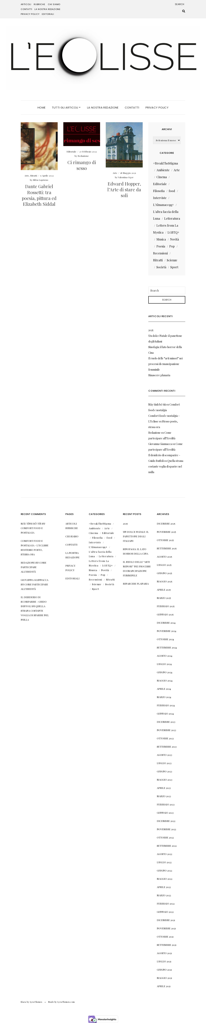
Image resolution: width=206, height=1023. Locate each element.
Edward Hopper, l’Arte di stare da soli (124, 189)
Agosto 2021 (164, 953)
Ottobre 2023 (165, 738)
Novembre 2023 (166, 730)
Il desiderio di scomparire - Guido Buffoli (34, 602)
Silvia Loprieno (40, 179)
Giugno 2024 (164, 672)
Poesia (160, 246)
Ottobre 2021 (165, 936)
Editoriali (48, 14)
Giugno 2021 (164, 969)
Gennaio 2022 (165, 911)
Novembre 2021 (166, 928)
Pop (172, 246)
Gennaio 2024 (165, 713)
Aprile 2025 (164, 589)
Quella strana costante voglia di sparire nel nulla (165, 466)
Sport (174, 267)
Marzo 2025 (164, 597)
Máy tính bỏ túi (157, 404)
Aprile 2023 (164, 787)
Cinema (161, 177)
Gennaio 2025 (165, 614)
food (172, 191)
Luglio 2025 (164, 564)
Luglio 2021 (164, 961)
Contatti (26, 9)
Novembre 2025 (166, 531)
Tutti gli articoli (66, 107)
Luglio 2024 (164, 664)
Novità (174, 239)
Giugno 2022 (164, 870)
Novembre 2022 (166, 829)
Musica (161, 239)
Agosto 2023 (164, 754)
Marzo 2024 (164, 697)
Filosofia (159, 191)
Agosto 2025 (164, 556)
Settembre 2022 (167, 845)
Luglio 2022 (164, 862)
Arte (27, 175)
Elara (23, 1001)
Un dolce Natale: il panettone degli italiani (136, 536)
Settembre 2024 (167, 647)
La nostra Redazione (47, 9)
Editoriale (71, 151)
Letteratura (172, 218)
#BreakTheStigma (165, 163)
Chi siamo (54, 4)
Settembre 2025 (167, 548)
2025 (150, 330)
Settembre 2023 (167, 746)
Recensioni (160, 253)
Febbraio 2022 (166, 903)
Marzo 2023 (164, 796)
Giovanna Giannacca (160, 444)
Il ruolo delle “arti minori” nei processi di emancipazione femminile (165, 364)
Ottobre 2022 (165, 837)
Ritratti (33, 175)
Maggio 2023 (164, 779)
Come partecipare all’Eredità (33, 567)
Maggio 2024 (164, 680)
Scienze (172, 260)
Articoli (26, 4)
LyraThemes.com (66, 1001)
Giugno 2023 (164, 771)
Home (42, 107)
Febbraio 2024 (166, 705)
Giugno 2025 (164, 573)
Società (161, 267)
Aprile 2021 (164, 986)
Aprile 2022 (164, 887)
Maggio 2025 (164, 581)
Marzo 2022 (164, 895)
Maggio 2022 (164, 878)
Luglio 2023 (164, 763)
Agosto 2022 (164, 854)
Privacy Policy (30, 14)
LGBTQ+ (173, 232)
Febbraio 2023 (166, 804)
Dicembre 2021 (166, 920)
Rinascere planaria (159, 375)
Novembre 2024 (166, 630)
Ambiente (162, 170)
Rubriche (39, 4)
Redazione (83, 155)
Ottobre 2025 (165, 540)
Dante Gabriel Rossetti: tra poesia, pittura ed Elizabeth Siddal (39, 195)
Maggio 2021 (164, 977)
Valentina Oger (125, 177)
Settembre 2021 (166, 944)
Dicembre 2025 (166, 523)
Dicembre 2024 (166, 622)
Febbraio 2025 (166, 606)
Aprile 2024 (164, 688)
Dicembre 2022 (166, 820)
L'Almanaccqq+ (163, 205)
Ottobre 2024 (165, 639)
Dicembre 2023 (166, 721)
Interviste (159, 198)
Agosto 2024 (164, 655)
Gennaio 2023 (165, 812)
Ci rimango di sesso (81, 165)
